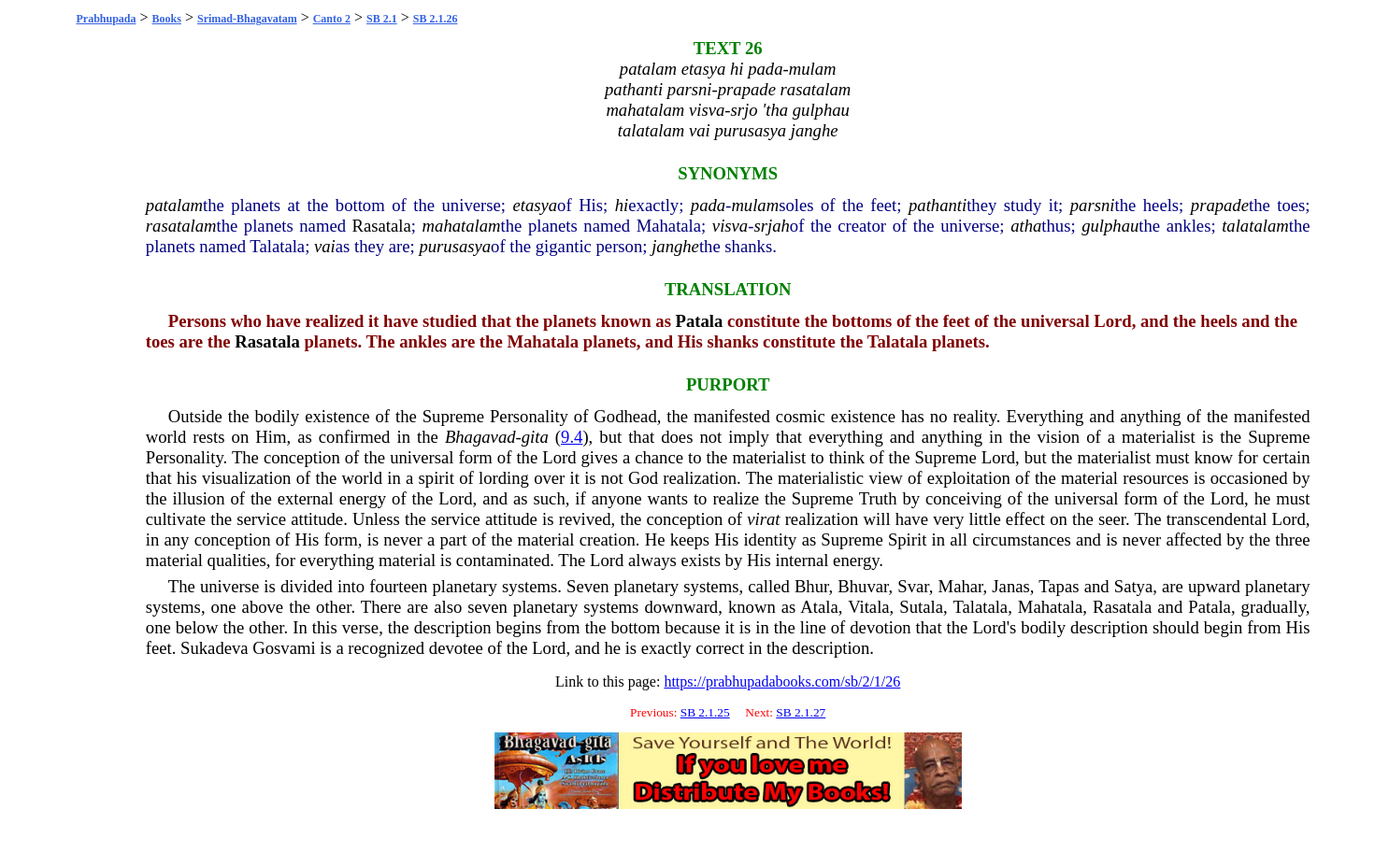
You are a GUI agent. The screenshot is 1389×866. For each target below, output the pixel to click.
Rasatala (381, 225)
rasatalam (181, 225)
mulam (755, 205)
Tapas (1058, 586)
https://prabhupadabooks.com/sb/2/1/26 (782, 681)
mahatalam (461, 225)
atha (1025, 225)
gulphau (1109, 225)
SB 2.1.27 (800, 712)
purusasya (455, 246)
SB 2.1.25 (705, 712)
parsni (1092, 205)
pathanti (938, 205)
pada (708, 205)
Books (166, 18)
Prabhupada (106, 18)
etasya (534, 205)
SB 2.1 (381, 18)
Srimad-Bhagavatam (247, 18)
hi (622, 205)
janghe (675, 246)
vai (325, 246)
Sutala (921, 607)
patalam (174, 205)
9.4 (571, 437)
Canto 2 (332, 18)
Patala (699, 321)
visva (730, 225)
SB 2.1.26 (435, 18)
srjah (771, 225)
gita (535, 437)
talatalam (1255, 225)
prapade (1220, 205)
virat (763, 519)
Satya (1133, 586)
